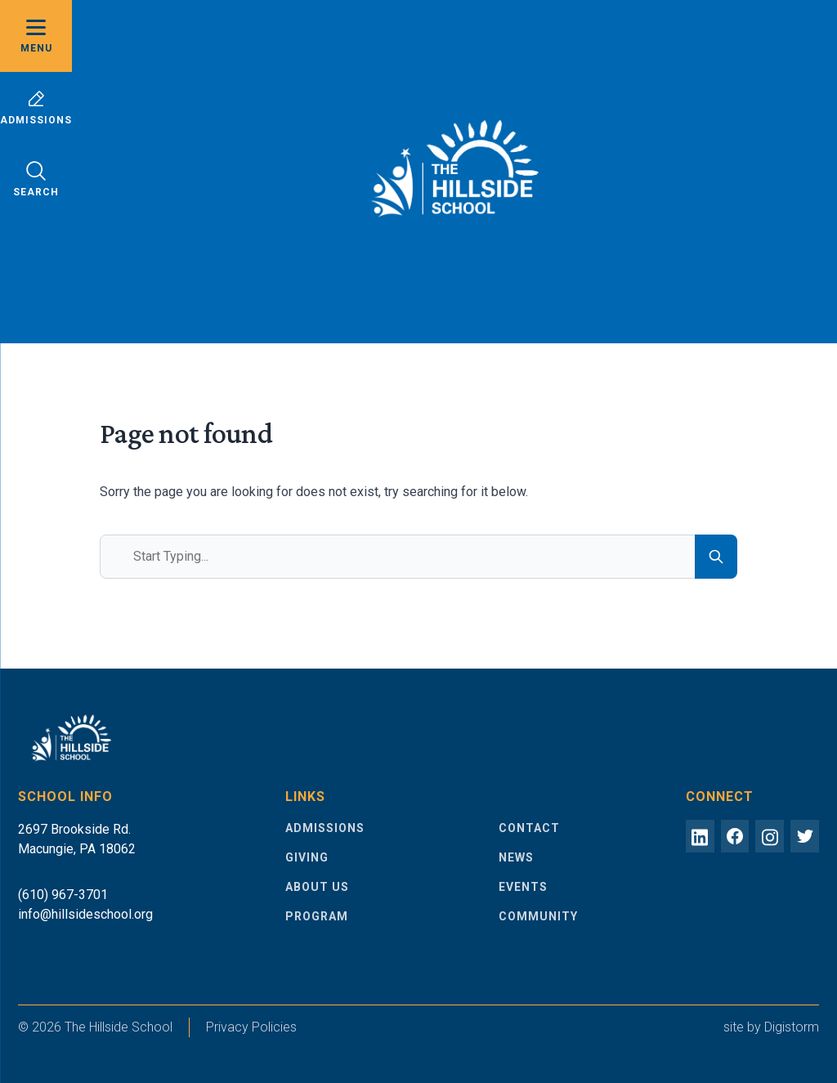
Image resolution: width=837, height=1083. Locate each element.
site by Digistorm (771, 1027)
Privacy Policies (251, 1027)
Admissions (36, 107)
